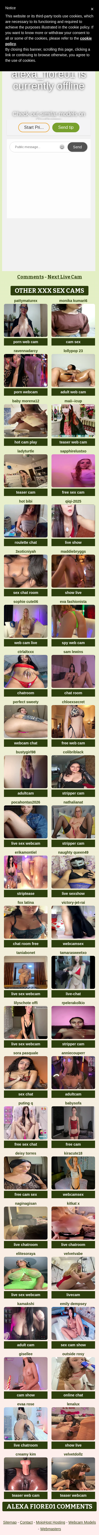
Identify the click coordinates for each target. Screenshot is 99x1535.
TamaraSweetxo (73, 953)
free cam (73, 1144)
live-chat (73, 994)
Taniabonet (25, 953)
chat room (73, 693)
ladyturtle (25, 451)
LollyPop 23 (73, 351)
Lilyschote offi (25, 1003)
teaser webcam (73, 1495)
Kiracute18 (73, 1153)
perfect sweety (26, 702)
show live (73, 593)
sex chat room (25, 593)
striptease (25, 893)
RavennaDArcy (26, 351)
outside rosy (73, 1354)
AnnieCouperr (73, 1053)
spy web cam (73, 643)
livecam (73, 1295)
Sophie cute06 (25, 601)
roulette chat (26, 542)
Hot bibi (25, 501)
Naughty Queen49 (73, 852)
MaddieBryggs (73, 551)
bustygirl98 (26, 752)
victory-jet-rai (73, 902)
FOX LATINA (26, 902)
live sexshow (73, 893)
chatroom (25, 693)
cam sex (73, 342)
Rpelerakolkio (73, 1003)
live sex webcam (25, 843)
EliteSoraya (25, 1253)
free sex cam (73, 492)
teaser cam (25, 492)
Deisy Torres (25, 1153)
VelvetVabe (73, 1253)
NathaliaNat (73, 802)
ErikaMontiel (25, 852)
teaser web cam (73, 442)
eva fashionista (73, 601)
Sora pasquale (25, 1053)
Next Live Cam (65, 277)
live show (73, 542)
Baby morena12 (25, 401)
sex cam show (73, 1345)
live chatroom (26, 1245)
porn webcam (25, 392)
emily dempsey (73, 1304)
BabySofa (73, 1103)
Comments (30, 277)
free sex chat (26, 1144)
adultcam (26, 793)
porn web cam (25, 342)
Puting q (25, 1103)
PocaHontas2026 (25, 802)
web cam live (25, 643)
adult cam (25, 1345)
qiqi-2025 (73, 501)
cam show (26, 1395)
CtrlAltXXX (26, 652)
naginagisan (26, 1203)
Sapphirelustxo (73, 451)
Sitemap (10, 1522)
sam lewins (73, 652)
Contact (26, 1522)
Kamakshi (25, 1304)
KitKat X (73, 1203)
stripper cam (73, 793)
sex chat (25, 1094)
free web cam (73, 743)
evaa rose (25, 1404)
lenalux (73, 1404)
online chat (73, 1395)
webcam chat (25, 743)
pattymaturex (25, 301)
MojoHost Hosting (50, 1522)
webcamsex (73, 944)
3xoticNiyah (26, 551)
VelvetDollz (73, 1454)
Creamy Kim (26, 1454)
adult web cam (73, 392)
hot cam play (26, 442)
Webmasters (50, 1529)
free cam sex (26, 1194)
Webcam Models (82, 1522)
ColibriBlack (73, 752)
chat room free (26, 944)
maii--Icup (73, 401)
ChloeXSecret (73, 702)
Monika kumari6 (73, 301)
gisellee (25, 1354)
